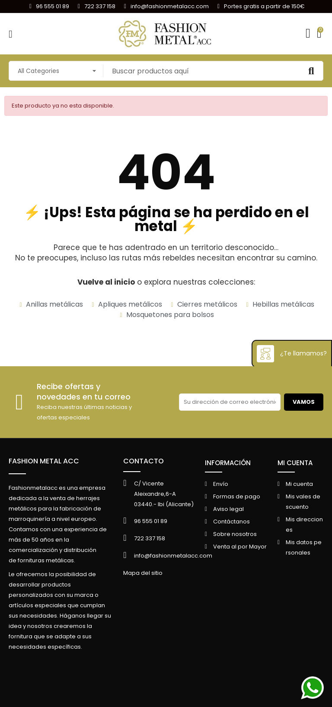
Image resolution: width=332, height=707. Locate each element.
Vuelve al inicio (106, 282)
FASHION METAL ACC (44, 461)
